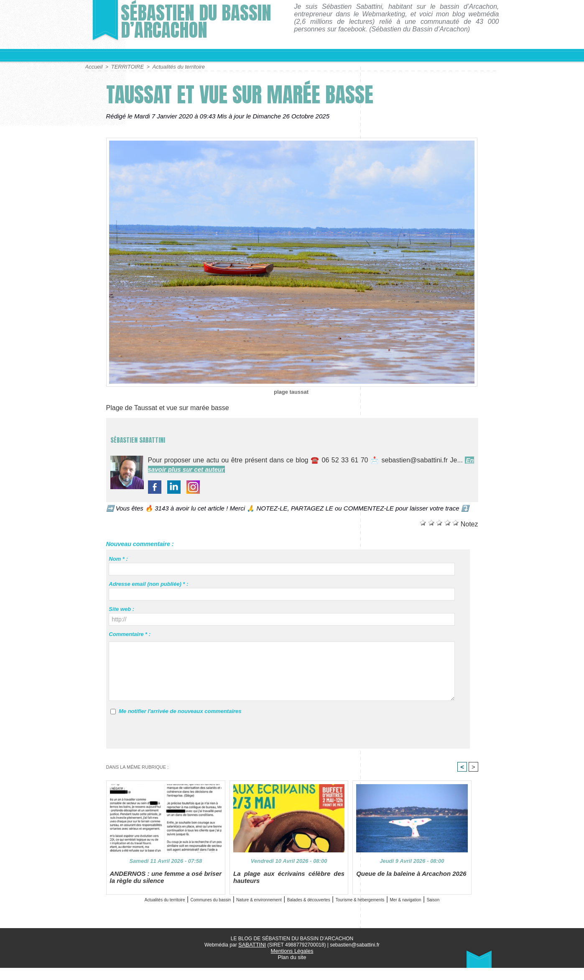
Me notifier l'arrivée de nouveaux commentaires (180, 711)
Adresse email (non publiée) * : (148, 583)
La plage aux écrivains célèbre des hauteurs (288, 881)
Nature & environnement (283, 903)
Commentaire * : (129, 634)
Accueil (93, 66)
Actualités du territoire (172, 66)
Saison (321, 913)
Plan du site (292, 969)
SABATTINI (252, 958)
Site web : (121, 608)
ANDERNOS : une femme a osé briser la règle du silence (166, 881)
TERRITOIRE (125, 66)
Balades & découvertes (359, 903)
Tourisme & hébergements (438, 903)
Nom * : (118, 558)
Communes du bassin (209, 903)
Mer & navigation (281, 913)
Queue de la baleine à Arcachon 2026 (407, 878)
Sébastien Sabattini (167, 436)
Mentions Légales (291, 964)
